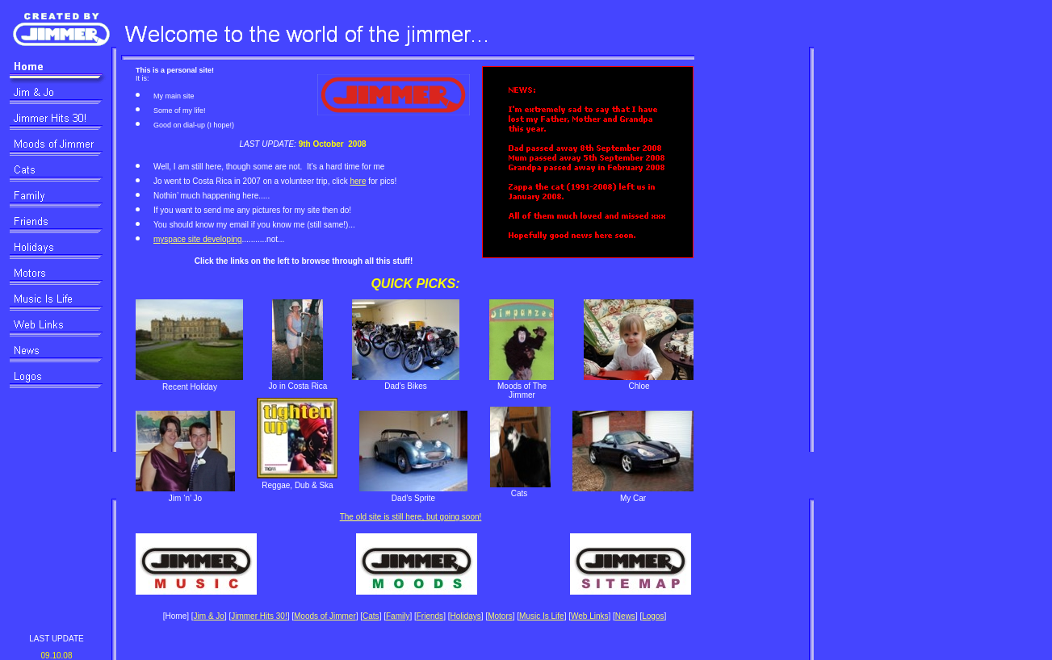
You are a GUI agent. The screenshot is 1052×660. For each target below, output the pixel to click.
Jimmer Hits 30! (259, 616)
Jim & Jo (209, 616)
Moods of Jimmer (325, 616)
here (358, 181)
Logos (653, 616)
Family (397, 616)
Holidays (465, 616)
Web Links (590, 616)
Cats (371, 616)
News (625, 616)
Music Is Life (541, 616)
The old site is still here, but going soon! (411, 516)
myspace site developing (197, 239)
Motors (500, 616)
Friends (430, 616)
